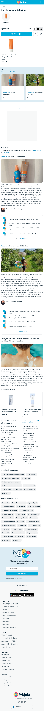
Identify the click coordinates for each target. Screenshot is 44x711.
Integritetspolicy (7, 683)
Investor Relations (8, 669)
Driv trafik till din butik (9, 638)
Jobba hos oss (6, 663)
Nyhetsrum (5, 666)
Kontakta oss (6, 660)
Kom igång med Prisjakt (10, 604)
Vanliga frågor (6, 657)
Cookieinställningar (8, 686)
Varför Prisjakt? (7, 635)
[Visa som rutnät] (34, 28)
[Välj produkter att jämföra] (35, 34)
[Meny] (2, 2)
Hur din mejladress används (14, 578)
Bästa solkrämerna (17, 157)
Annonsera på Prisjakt (9, 641)
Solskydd (6, 152)
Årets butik (5, 619)
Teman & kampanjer (9, 616)
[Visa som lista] (38, 28)
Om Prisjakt (5, 654)
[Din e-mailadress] (22, 568)
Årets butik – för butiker (10, 644)
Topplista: (5, 157)
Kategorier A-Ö (7, 621)
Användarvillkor (7, 677)
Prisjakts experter (8, 613)
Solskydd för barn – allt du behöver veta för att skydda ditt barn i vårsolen (20, 340)
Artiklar (4, 610)
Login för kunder (7, 647)
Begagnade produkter (9, 627)
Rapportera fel (22, 108)
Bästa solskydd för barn (19, 246)
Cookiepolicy (6, 680)
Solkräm (5, 6)
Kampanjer (5, 624)
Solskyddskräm (36, 150)
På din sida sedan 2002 (10, 607)
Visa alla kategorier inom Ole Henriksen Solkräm (30, 422)
